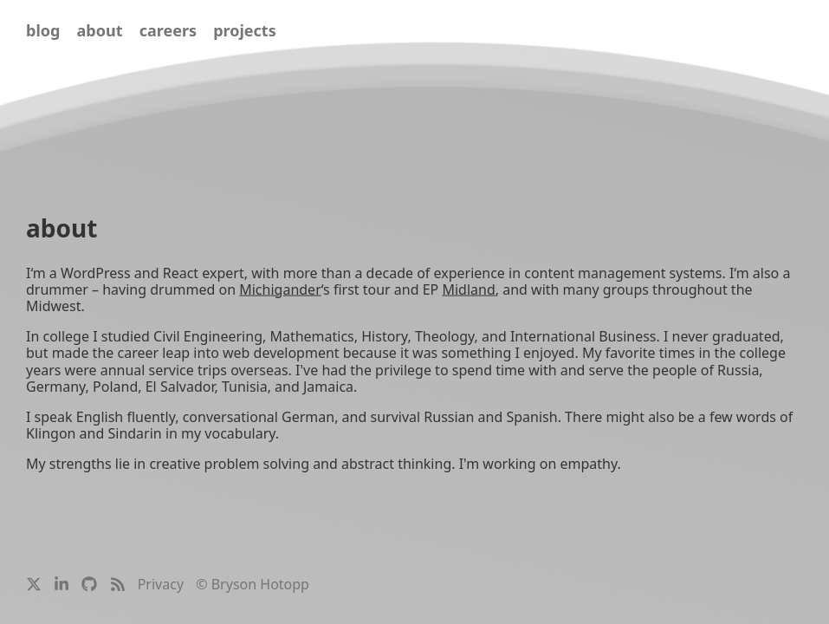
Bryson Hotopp (260, 584)
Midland (468, 288)
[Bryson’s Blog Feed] (118, 586)
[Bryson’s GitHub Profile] (89, 586)
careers (168, 30)
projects (244, 30)
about (100, 30)
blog (43, 30)
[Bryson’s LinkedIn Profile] (61, 586)
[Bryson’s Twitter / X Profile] (34, 586)
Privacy (161, 584)
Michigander (280, 288)
